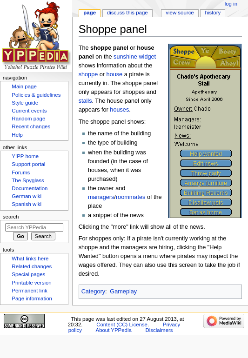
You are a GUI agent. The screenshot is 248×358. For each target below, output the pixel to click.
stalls (85, 101)
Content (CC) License (121, 324)
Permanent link (29, 290)
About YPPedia (114, 330)
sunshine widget (135, 56)
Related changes (32, 266)
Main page (24, 86)
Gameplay (123, 291)
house (115, 74)
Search (11, 216)
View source (180, 12)
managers (101, 197)
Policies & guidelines (36, 95)
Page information (32, 298)
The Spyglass (28, 180)
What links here (30, 258)
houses (119, 109)
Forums (21, 172)
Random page (28, 118)
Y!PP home (25, 156)
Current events (29, 110)
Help (17, 135)
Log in (231, 4)
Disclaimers (159, 330)
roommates (130, 197)
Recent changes (31, 126)
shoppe (88, 74)
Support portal (28, 164)
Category (93, 291)
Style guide (25, 103)
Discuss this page (127, 12)
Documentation (29, 188)
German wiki (26, 196)
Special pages (28, 274)
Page (89, 12)
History (213, 12)
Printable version (31, 282)
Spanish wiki (26, 204)
